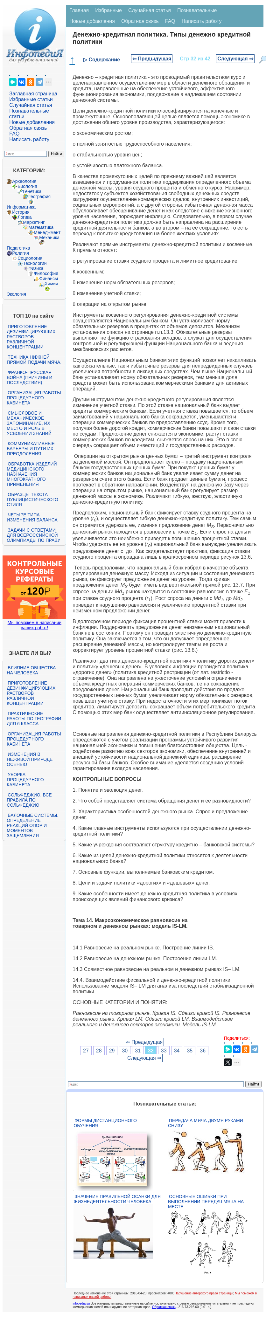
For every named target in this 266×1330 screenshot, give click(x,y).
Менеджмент (47, 232)
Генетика (32, 191)
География (39, 196)
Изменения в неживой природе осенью (29, 759)
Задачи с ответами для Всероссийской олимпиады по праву (33, 535)
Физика (35, 268)
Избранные (108, 10)
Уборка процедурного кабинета (25, 779)
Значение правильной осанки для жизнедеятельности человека (117, 1199)
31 (138, 1050)
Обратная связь (28, 128)
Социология (30, 258)
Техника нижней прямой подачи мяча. (34, 360)
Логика (25, 217)
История (20, 212)
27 (86, 1050)
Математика (40, 227)
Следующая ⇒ (235, 58)
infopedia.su (81, 1303)
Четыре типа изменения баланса (32, 517)
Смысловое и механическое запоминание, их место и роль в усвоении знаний (29, 423)
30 (125, 1050)
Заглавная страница (33, 93)
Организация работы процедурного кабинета (34, 397)
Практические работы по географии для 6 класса (34, 718)
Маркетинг (34, 222)
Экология (16, 294)
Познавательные (197, 10)
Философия (46, 273)
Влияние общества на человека (31, 670)
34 (177, 1050)
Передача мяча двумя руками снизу (205, 1123)
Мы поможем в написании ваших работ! (34, 625)
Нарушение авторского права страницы (204, 1293)
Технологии (34, 263)
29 (112, 1050)
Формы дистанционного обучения (105, 1123)
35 (189, 1050)
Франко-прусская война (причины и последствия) (29, 377)
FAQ (14, 133)
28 (99, 1050)
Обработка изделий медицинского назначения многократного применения (32, 474)
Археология (24, 181)
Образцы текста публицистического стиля (32, 499)
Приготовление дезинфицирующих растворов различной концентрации (31, 336)
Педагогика (18, 248)
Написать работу (29, 139)
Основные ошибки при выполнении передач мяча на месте (206, 1201)
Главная (79, 10)
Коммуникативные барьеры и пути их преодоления (30, 448)
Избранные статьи (30, 99)
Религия (20, 253)
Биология (27, 186)
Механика (49, 237)
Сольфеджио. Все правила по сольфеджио (29, 800)
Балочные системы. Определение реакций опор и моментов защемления (32, 825)
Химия (51, 283)
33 (164, 1050)
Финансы (48, 278)
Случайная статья (30, 105)
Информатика (21, 207)
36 (203, 1050)
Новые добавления (32, 122)
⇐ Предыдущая (152, 58)
